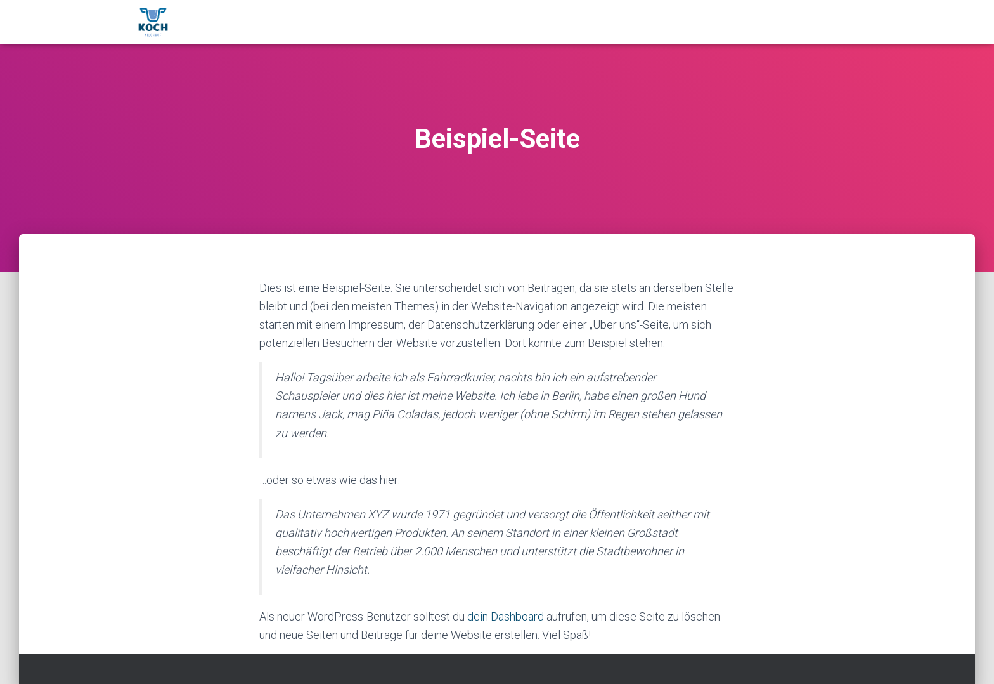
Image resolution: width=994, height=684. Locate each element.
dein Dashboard (505, 616)
